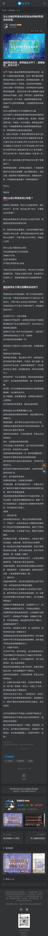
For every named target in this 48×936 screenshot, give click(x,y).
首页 (4, 10)
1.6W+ (21, 805)
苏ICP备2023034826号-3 (34, 904)
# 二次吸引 (9, 761)
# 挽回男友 (20, 761)
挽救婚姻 (12, 10)
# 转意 (30, 761)
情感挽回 (13, 25)
